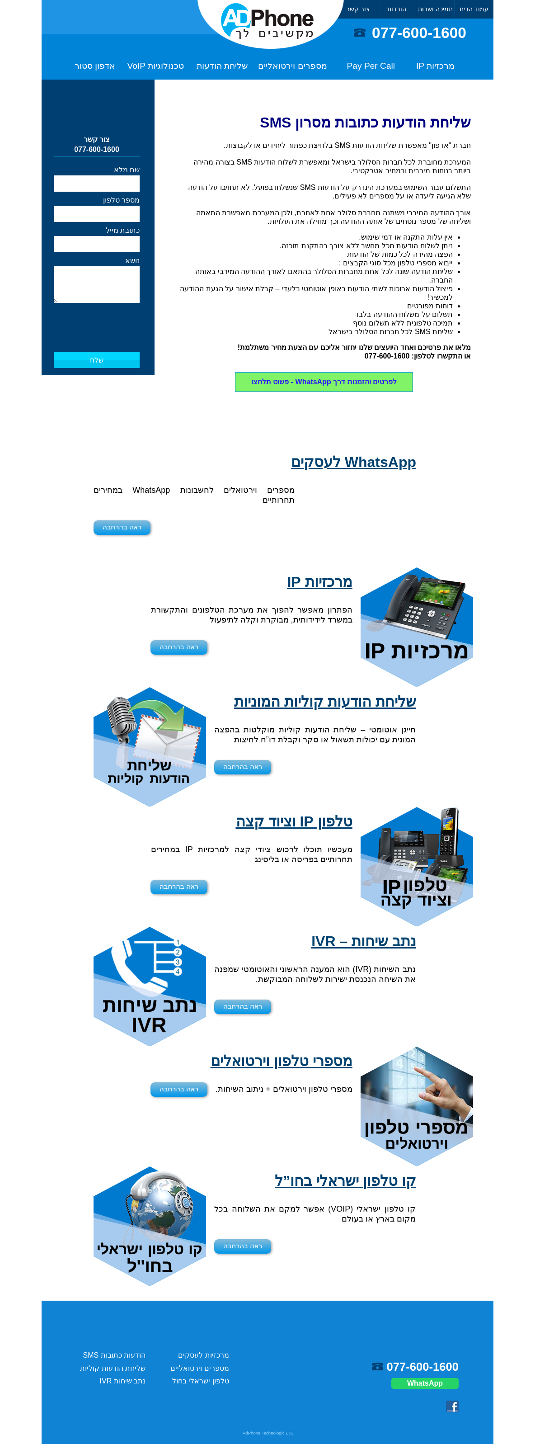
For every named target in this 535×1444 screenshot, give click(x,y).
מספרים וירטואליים (292, 66)
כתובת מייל (123, 230)
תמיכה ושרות (435, 9)
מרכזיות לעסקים (203, 1355)
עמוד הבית (474, 9)
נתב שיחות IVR (123, 1381)
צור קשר (358, 9)
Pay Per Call (371, 66)
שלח (96, 360)
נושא (132, 260)
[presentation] (97, 318)
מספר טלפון (121, 200)
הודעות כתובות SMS (114, 1355)
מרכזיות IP (435, 66)
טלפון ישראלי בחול (200, 1381)
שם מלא (127, 170)
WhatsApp (425, 1383)
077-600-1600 (419, 32)
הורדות (396, 9)
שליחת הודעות (222, 66)
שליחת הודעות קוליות (112, 1368)
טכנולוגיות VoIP (155, 66)
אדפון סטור (95, 66)
